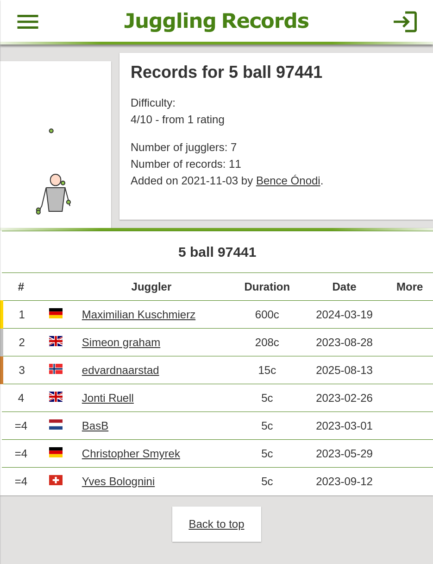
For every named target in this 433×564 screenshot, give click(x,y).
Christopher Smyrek (131, 453)
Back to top (216, 524)
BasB (95, 425)
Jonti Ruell (108, 398)
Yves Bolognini (118, 481)
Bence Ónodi (288, 180)
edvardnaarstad (120, 370)
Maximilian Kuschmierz (138, 314)
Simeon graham (121, 342)
